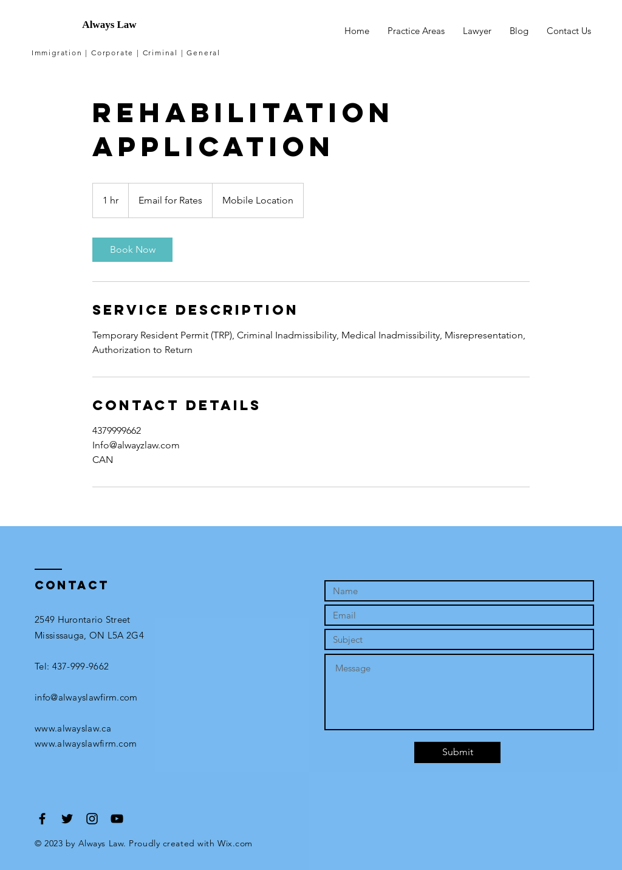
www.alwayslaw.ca (73, 728)
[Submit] (457, 752)
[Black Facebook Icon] (42, 818)
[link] (132, 250)
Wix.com (235, 843)
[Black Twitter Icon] (67, 818)
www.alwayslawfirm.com (86, 743)
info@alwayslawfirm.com (86, 697)
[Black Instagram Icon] (92, 818)
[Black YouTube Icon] (117, 818)
